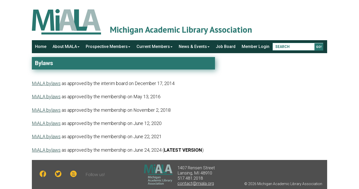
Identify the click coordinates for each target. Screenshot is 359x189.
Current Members (155, 46)
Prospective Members (108, 46)
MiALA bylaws (46, 83)
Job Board (225, 46)
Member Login (255, 46)
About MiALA (66, 46)
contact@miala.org (195, 183)
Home (40, 46)
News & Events (194, 46)
